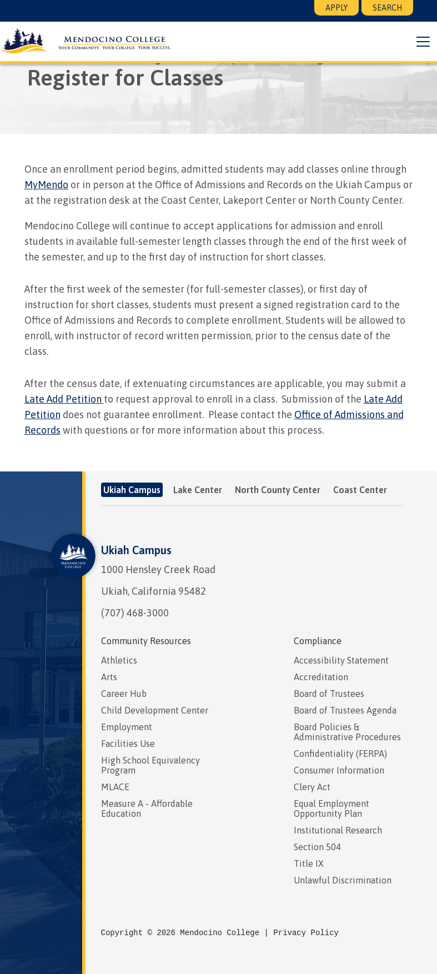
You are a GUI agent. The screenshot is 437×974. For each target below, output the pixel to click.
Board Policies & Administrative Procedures (347, 732)
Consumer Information (339, 770)
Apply (336, 7)
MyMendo (46, 184)
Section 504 (317, 847)
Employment (126, 727)
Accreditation (321, 677)
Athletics (119, 660)
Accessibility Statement (341, 660)
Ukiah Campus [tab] (131, 490)
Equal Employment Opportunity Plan (331, 809)
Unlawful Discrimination (342, 880)
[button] (422, 42)
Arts (109, 677)
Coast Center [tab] (360, 490)
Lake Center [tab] (197, 490)
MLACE (115, 787)
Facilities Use (128, 744)
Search (387, 7)
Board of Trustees (329, 694)
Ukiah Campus (136, 550)
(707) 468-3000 (135, 613)
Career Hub (124, 694)
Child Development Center (154, 710)
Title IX (309, 863)
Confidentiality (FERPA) (340, 754)
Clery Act (312, 787)
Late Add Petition (64, 399)
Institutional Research (338, 830)
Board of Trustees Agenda (345, 710)
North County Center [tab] (277, 490)
